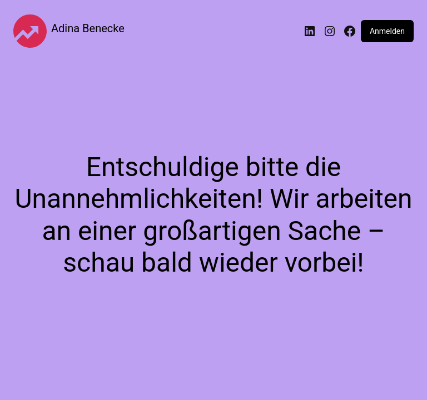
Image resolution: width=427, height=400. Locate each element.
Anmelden (387, 31)
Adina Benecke (88, 28)
